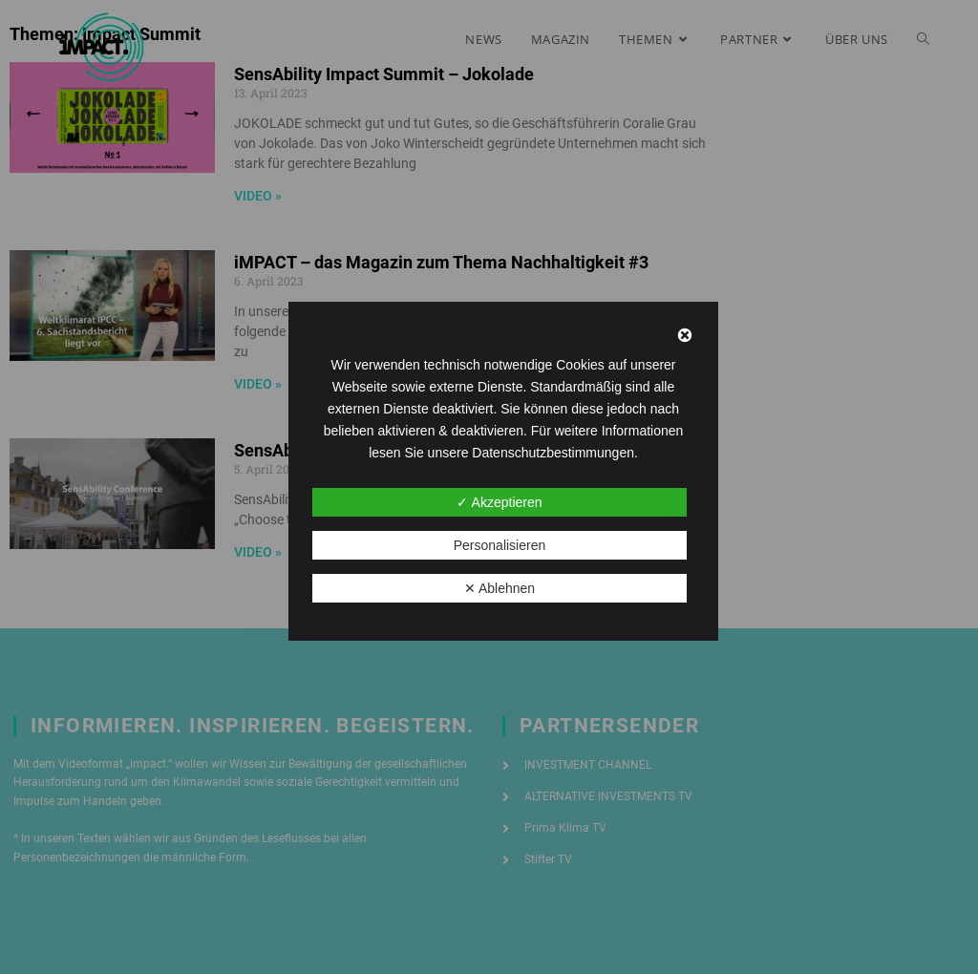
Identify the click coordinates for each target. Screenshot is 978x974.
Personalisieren (500, 545)
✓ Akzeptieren (499, 502)
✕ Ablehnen (499, 588)
